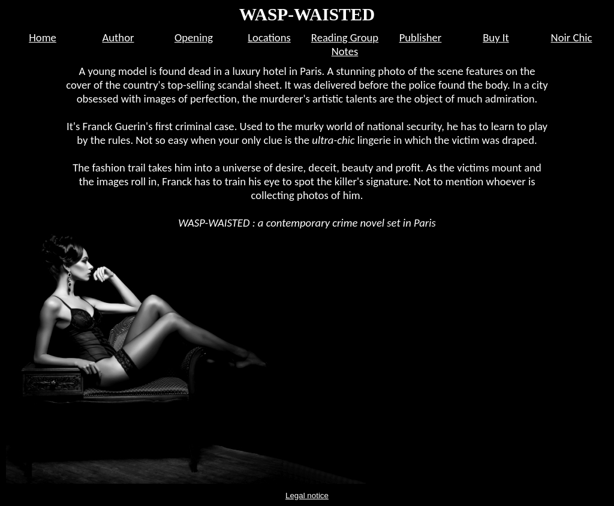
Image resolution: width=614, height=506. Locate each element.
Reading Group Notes (344, 44)
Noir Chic (571, 37)
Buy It (496, 37)
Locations (269, 37)
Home (42, 37)
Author (118, 37)
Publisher (420, 37)
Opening (193, 37)
